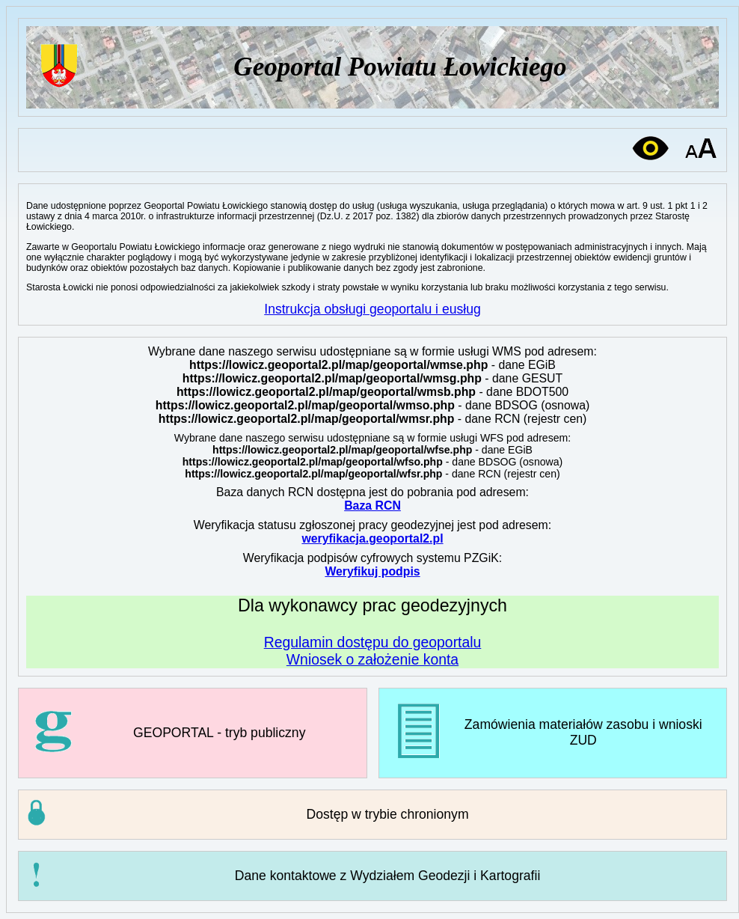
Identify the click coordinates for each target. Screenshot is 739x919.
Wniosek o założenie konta (372, 659)
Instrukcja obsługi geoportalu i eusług (372, 309)
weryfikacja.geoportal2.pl (372, 538)
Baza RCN (372, 505)
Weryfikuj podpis (372, 571)
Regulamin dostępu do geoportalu (373, 642)
